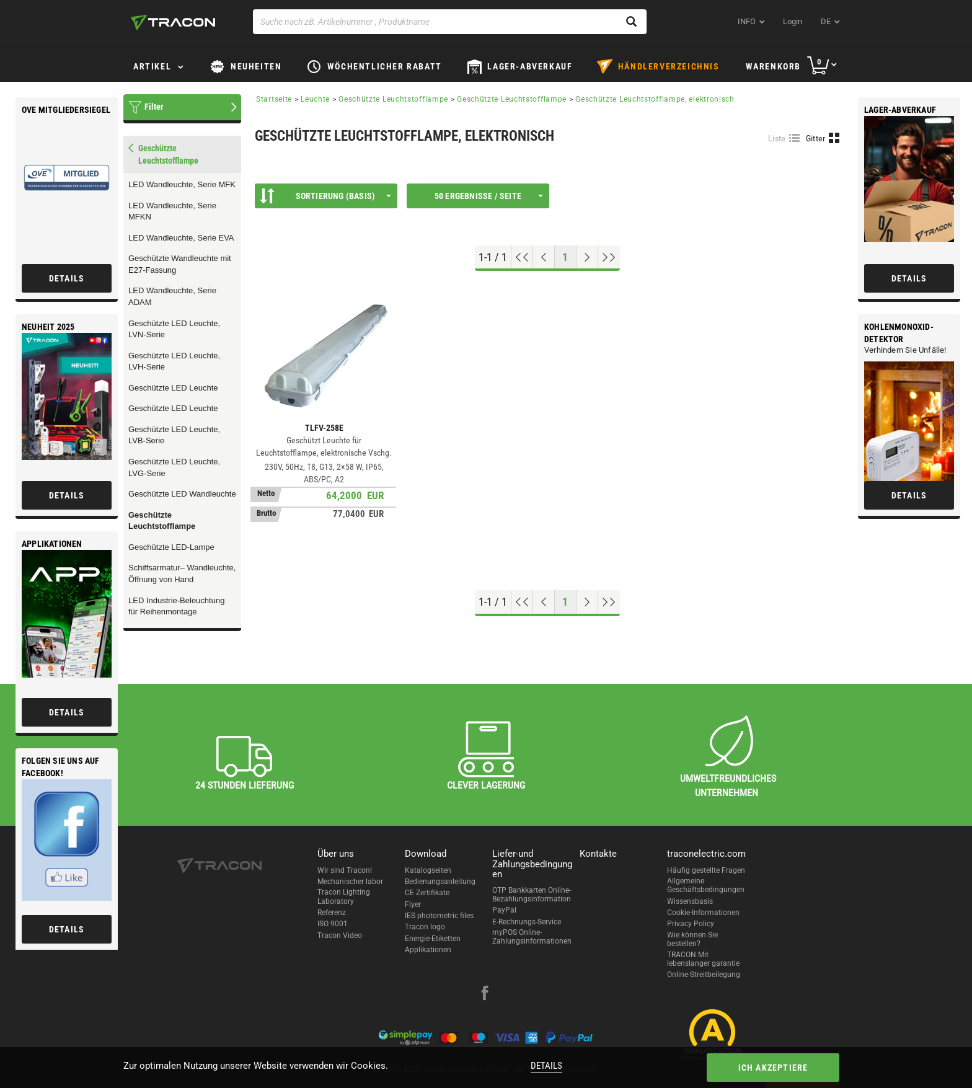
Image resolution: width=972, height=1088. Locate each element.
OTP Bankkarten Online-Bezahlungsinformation (531, 894)
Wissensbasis (690, 901)
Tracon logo (425, 926)
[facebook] (485, 994)
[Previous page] (544, 257)
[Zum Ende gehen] (609, 257)
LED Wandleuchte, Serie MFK (182, 184)
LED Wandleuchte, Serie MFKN (172, 211)
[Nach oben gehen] (522, 257)
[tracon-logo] (173, 22)
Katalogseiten (428, 870)
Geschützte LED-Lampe (171, 547)
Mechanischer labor (350, 881)
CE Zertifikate (427, 892)
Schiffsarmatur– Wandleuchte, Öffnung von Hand (182, 573)
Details (546, 1065)
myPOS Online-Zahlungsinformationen (532, 936)
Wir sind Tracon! (344, 870)
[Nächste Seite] (587, 257)
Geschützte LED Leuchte (173, 387)
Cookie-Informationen (703, 912)
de (826, 21)
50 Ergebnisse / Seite (489, 196)
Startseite (274, 99)
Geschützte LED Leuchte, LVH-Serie (174, 361)
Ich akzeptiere (773, 1068)
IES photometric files (439, 915)
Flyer (413, 904)
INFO (747, 21)
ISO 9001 (332, 923)
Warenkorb (773, 66)
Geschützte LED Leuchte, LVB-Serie (174, 435)
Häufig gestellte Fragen (706, 870)
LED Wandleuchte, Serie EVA (181, 237)
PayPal (504, 910)
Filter (154, 107)
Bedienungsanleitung (440, 881)
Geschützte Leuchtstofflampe (161, 520)
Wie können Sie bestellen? (692, 939)
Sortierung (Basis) (325, 195)
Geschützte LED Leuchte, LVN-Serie (174, 329)
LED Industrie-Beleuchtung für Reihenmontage (176, 606)
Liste (777, 138)
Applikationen (428, 949)
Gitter (816, 138)
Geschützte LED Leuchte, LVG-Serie (174, 467)
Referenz (331, 912)
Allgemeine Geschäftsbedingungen (705, 885)
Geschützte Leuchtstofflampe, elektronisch (655, 99)
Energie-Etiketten (433, 938)
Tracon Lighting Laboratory (343, 896)
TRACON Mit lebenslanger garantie (703, 959)
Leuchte (315, 99)
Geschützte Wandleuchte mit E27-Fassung (179, 264)
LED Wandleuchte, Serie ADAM (172, 296)
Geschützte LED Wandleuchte (182, 493)
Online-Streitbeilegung (703, 974)
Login (792, 21)
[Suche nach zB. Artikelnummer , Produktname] (450, 21)
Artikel (152, 66)
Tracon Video (339, 935)
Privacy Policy (690, 923)
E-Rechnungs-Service (526, 922)
